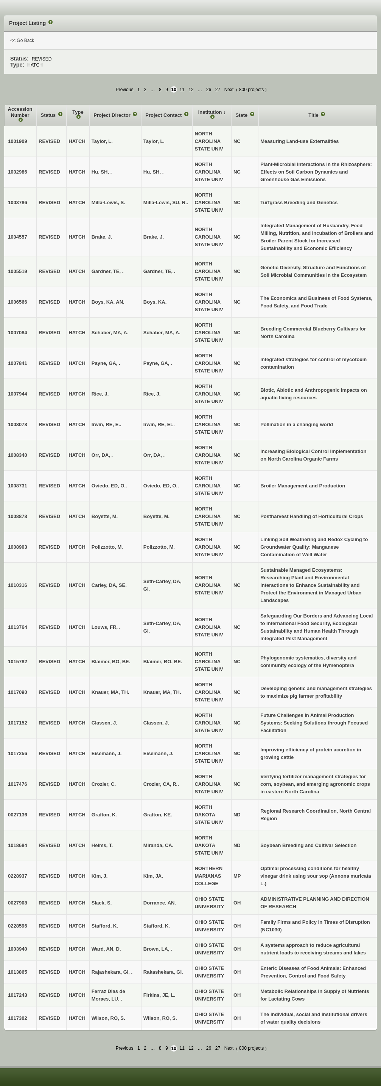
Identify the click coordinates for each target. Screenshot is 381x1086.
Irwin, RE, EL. (159, 424)
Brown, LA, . (157, 949)
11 (182, 89)
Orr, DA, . (154, 455)
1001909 (17, 141)
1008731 (17, 486)
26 (208, 89)
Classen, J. (156, 723)
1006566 (17, 302)
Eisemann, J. (158, 753)
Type (77, 112)
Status (49, 115)
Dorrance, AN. (159, 903)
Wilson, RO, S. (160, 1018)
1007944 (17, 394)
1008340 (17, 455)
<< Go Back (22, 40)
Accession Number (20, 112)
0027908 (17, 903)
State (242, 115)
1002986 (17, 172)
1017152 (17, 723)
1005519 (17, 271)
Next (229, 89)
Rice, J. (152, 394)
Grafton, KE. (157, 815)
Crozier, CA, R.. (161, 784)
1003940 (17, 949)
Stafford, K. (156, 926)
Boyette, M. (156, 516)
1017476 (17, 784)
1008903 (17, 547)
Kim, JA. (153, 876)
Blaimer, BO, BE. (162, 661)
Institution (210, 112)
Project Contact (164, 115)
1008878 (17, 516)
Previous (125, 89)
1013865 (17, 972)
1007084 (17, 332)
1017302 (17, 1018)
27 (217, 89)
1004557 (17, 237)
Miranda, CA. (158, 845)
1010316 (17, 585)
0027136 (17, 815)
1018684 (17, 845)
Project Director (112, 115)
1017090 (17, 692)
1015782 (17, 661)
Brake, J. (153, 237)
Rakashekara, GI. (163, 972)
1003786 (17, 202)
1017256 (17, 753)
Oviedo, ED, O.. (161, 486)
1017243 (17, 995)
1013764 (17, 627)
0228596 (17, 926)
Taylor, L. (154, 141)
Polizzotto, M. (159, 547)
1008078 (17, 424)
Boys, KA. (154, 302)
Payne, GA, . (157, 363)
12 (190, 89)
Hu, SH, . (153, 172)
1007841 (17, 363)
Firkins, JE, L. (159, 995)
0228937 (17, 876)
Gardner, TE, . (159, 271)
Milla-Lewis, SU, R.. (165, 202)
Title (314, 115)
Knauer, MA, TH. (162, 692)
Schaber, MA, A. (161, 332)
